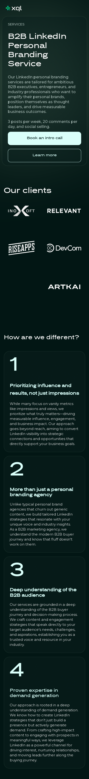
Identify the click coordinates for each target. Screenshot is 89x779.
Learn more (45, 155)
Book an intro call (44, 138)
